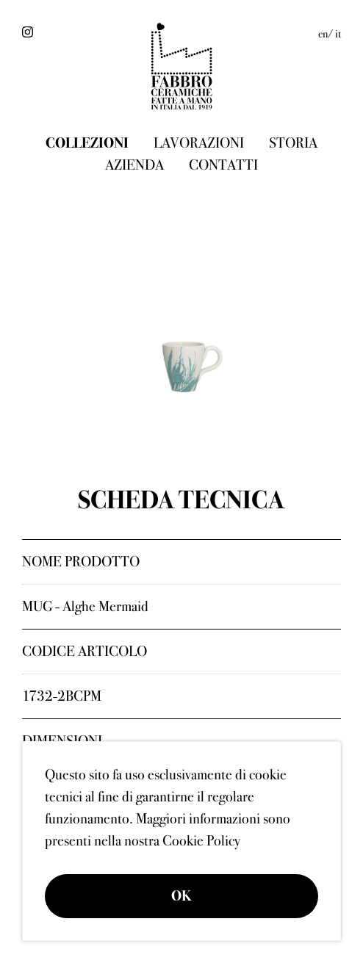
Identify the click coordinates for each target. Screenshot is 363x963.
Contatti (223, 164)
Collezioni (87, 142)
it (338, 33)
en (323, 33)
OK (181, 895)
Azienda (134, 164)
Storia (293, 142)
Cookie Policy (201, 840)
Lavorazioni (199, 142)
